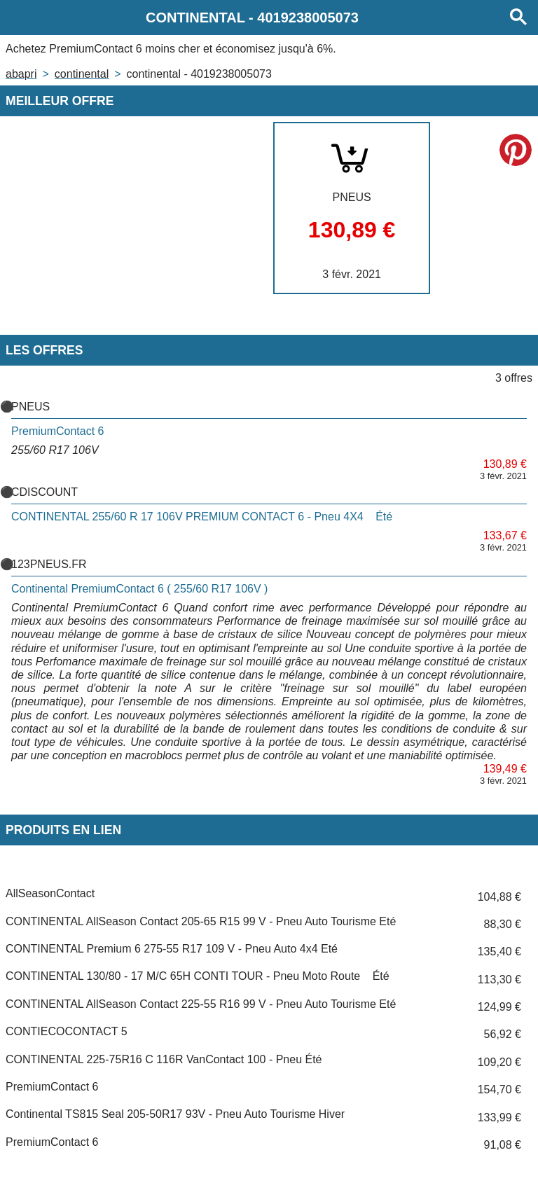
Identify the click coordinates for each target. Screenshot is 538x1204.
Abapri (21, 74)
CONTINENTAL (82, 74)
